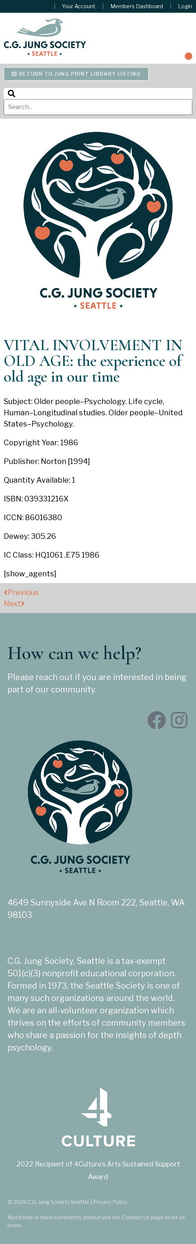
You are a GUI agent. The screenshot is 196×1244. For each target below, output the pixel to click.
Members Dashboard (136, 6)
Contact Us (136, 1217)
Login (185, 6)
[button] (188, 56)
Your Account (78, 6)
